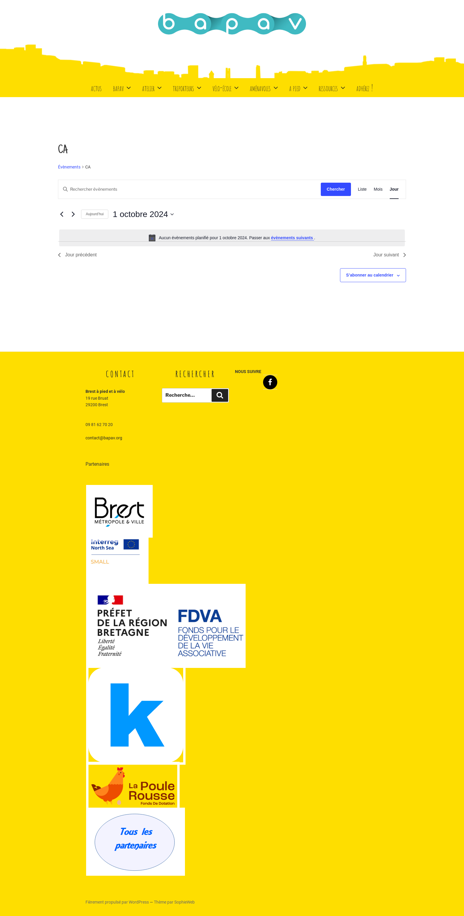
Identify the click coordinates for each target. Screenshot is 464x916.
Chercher (336, 189)
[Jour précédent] (61, 214)
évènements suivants (292, 237)
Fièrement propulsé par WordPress (118, 902)
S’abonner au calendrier (370, 275)
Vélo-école (226, 87)
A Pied (299, 87)
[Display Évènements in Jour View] (394, 189)
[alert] (232, 237)
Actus (96, 87)
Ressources (333, 87)
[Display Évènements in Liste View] (362, 189)
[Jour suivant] (73, 214)
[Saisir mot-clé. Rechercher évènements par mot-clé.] (189, 189)
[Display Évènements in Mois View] (378, 189)
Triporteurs (188, 87)
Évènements (69, 167)
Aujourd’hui (95, 214)
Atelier (152, 87)
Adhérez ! (364, 87)
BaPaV (122, 87)
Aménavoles (264, 87)
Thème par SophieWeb (174, 902)
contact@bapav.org (104, 437)
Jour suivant (389, 254)
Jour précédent (77, 254)
